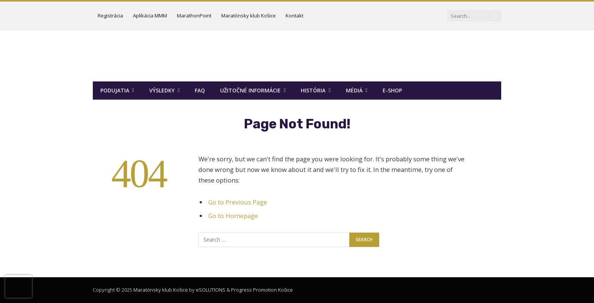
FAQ (200, 90)
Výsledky (162, 90)
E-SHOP (392, 90)
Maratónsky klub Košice (248, 15)
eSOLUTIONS (210, 289)
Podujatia (114, 90)
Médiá (354, 90)
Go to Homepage (233, 215)
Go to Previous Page (237, 202)
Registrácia (110, 15)
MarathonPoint (194, 15)
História (313, 90)
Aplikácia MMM (150, 15)
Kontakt (294, 15)
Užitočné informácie (250, 90)
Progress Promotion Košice (262, 289)
